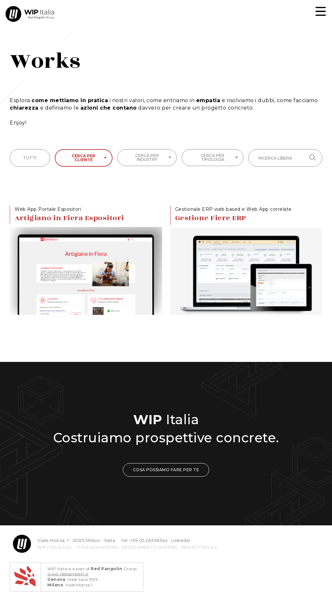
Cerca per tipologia (219, 157)
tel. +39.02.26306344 (145, 540)
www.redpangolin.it (67, 573)
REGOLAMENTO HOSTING (150, 547)
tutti (30, 157)
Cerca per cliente (89, 157)
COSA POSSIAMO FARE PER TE (166, 469)
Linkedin (180, 540)
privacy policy (199, 547)
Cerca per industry (153, 157)
